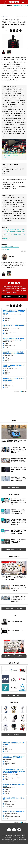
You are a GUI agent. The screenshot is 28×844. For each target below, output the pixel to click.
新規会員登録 (7, 296)
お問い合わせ (17, 835)
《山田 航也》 (23, 251)
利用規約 (23, 835)
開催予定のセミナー (18, 5)
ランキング (9, 5)
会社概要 (10, 835)
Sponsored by (17, 391)
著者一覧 (4, 835)
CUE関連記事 (5, 238)
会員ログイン (7, 656)
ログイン (20, 296)
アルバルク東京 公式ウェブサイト (10, 247)
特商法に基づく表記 (19, 837)
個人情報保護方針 (9, 837)
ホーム (3, 5)
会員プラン (20, 656)
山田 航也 (11, 257)
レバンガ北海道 (5, 249)
